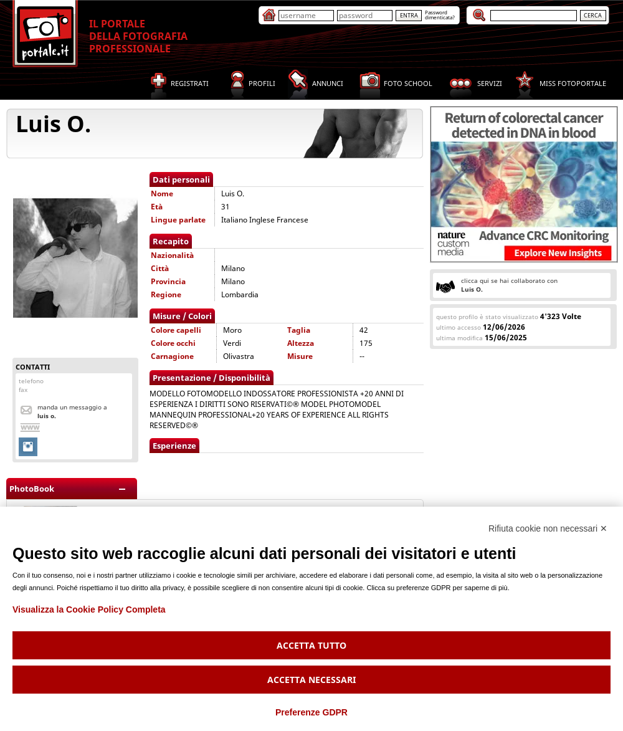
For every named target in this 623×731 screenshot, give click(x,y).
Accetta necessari (311, 680)
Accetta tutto (311, 645)
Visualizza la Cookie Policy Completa (89, 609)
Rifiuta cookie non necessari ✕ (547, 528)
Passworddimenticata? (440, 15)
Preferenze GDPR (311, 712)
